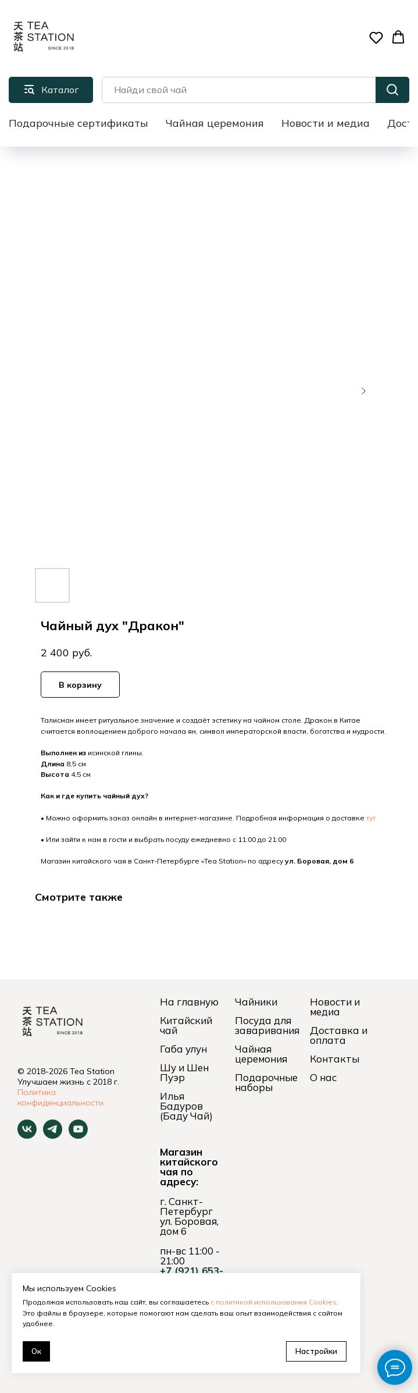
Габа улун (183, 1049)
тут (371, 817)
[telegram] (52, 1135)
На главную (189, 1002)
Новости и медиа (325, 123)
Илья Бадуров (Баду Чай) (186, 1106)
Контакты (334, 1059)
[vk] (27, 1135)
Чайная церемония (215, 123)
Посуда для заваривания (267, 1025)
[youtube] (78, 1135)
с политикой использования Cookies (273, 1302)
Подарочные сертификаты (78, 123)
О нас (323, 1077)
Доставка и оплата (338, 1035)
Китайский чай (186, 1025)
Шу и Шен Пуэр (184, 1072)
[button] (376, 37)
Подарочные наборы (266, 1082)
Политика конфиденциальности (60, 1097)
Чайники (256, 1002)
